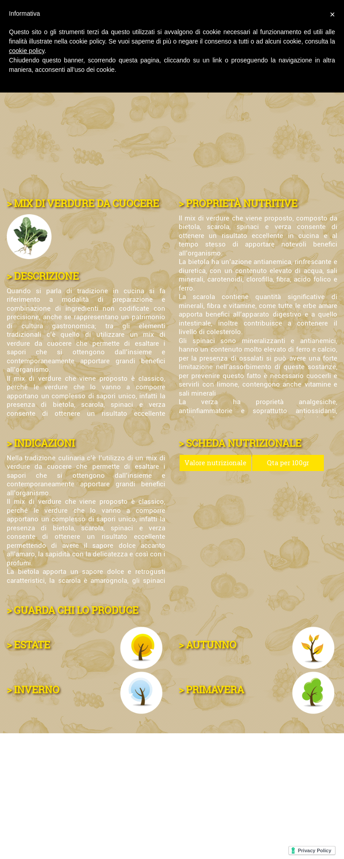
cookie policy (26, 50)
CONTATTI (29, 797)
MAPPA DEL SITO (266, 797)
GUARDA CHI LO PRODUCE (76, 610)
